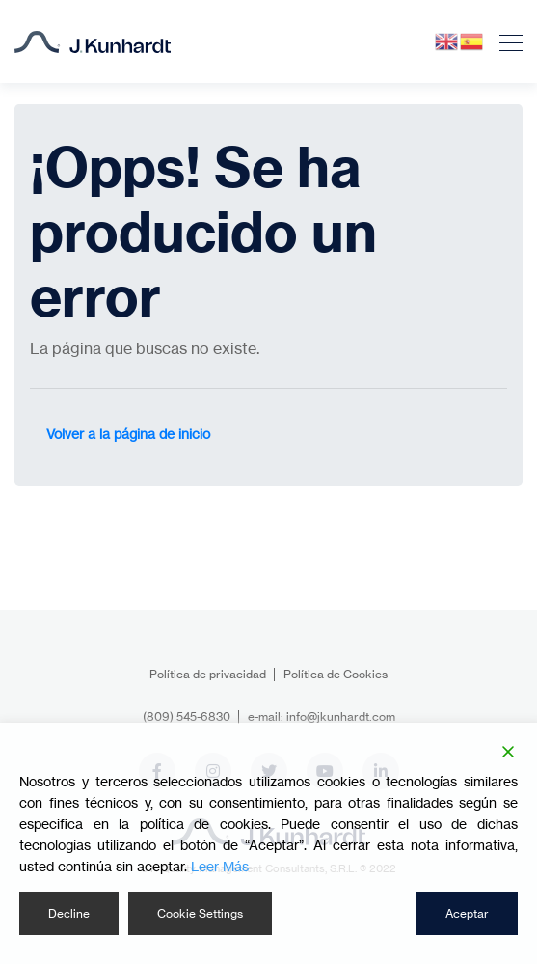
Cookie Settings (200, 913)
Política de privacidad (207, 674)
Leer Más (220, 866)
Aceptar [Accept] (467, 913)
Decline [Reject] (69, 913)
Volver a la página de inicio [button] (128, 434)
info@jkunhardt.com (340, 716)
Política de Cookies (335, 674)
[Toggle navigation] (505, 41)
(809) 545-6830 (186, 716)
